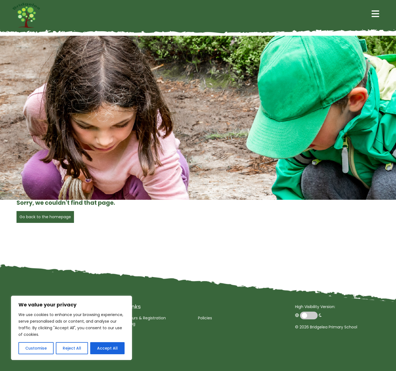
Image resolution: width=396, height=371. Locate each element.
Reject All (72, 348)
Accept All (107, 348)
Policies (205, 318)
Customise (36, 348)
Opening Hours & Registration (137, 318)
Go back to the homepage (45, 217)
